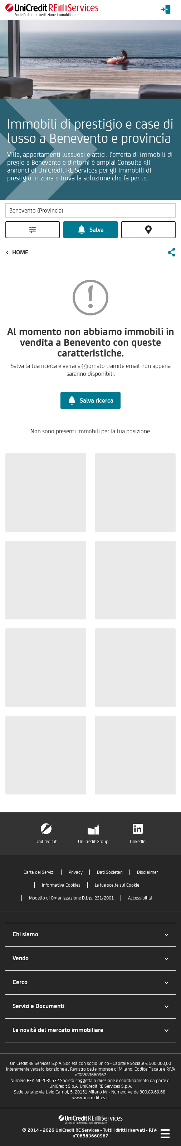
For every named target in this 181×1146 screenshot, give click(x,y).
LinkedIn (138, 841)
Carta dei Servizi (39, 872)
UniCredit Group (93, 841)
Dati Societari (110, 872)
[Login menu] (166, 10)
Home (20, 252)
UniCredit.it (46, 841)
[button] (171, 252)
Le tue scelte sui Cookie (117, 885)
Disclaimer (147, 872)
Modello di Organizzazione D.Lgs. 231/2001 (71, 898)
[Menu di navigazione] (165, 1133)
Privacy (76, 872)
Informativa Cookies (61, 885)
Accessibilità (140, 898)
